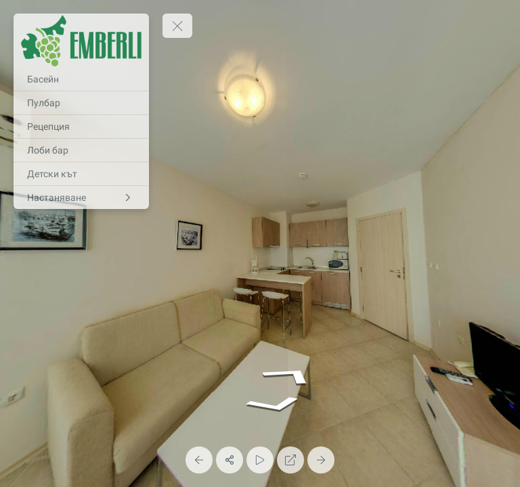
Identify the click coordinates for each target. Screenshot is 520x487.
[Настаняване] (81, 197)
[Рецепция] (81, 126)
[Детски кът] (81, 173)
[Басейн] (81, 79)
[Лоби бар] (81, 150)
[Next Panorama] (320, 459)
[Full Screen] (290, 459)
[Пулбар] (81, 102)
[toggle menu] (177, 26)
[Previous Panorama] (199, 459)
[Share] (229, 459)
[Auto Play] (260, 459)
